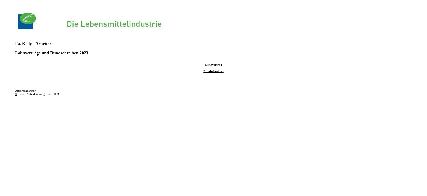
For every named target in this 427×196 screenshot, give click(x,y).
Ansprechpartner (25, 90)
